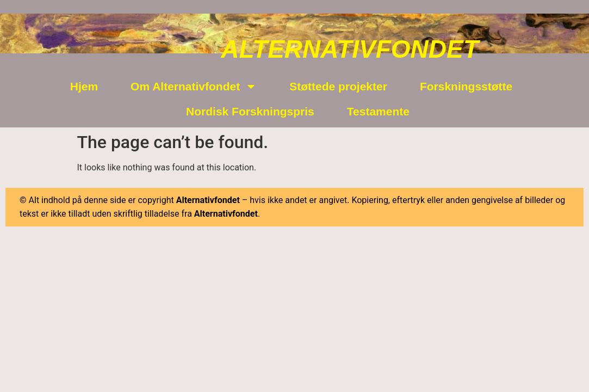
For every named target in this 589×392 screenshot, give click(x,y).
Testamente (378, 111)
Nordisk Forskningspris (250, 111)
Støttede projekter (338, 86)
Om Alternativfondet (194, 86)
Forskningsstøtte (466, 86)
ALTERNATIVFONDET (350, 49)
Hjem (84, 86)
